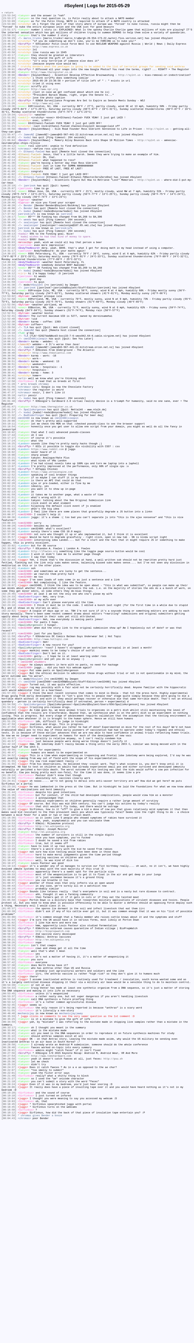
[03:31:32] (9, 496)
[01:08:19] (9, 1064)
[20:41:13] (9, 200)
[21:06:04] (9, 166)
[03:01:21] (9, 605)
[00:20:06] (9, 1302)
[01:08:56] (9, 1054)
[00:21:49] (9, 1288)
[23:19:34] (9, 135)
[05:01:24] (9, 489)
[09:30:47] (9, 438)
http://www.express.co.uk (50, 54)
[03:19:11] (9, 506)
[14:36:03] (9, 288)
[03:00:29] (9, 628)
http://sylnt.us (129, 88)
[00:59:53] (9, 1115)
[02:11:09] (9, 778)
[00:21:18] (9, 1295)
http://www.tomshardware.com (51, 1265)
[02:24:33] (9, 714)
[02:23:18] (9, 724)
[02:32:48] (9, 663)
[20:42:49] (9, 183)
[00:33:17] (9, 1231)
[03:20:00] (9, 503)
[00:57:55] (9, 1149)
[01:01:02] (9, 1105)
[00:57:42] (9, 1152)
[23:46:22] (9, 57)
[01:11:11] (9, 1023)
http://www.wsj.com (46, 122)
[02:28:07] (9, 700)
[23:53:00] (9, 26)
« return (7, 13)
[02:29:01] (9, 690)
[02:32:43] (9, 680)
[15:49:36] (9, 268)
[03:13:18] (9, 554)
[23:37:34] (9, 91)
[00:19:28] (9, 1309)
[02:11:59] (9, 761)
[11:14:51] (9, 401)
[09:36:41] (9, 418)
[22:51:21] (9, 149)
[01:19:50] (9, 965)
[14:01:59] (9, 336)
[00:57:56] (9, 1146)
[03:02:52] (9, 571)
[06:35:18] (9, 472)
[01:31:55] (9, 911)
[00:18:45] (9, 1322)
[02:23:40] (9, 717)
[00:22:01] (9, 1285)
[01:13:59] (9, 999)
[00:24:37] (9, 1278)
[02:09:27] (9, 795)
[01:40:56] (9, 897)
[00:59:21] (9, 1125)
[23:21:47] (9, 111)
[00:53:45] (9, 1190)
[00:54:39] (9, 1180)
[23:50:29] (9, 43)
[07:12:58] (9, 455)
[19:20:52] (9, 237)
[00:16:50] (9, 1329)
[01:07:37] (9, 1067)
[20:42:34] (9, 186)
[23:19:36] (9, 125)
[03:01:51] (9, 594)
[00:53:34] (9, 1197)
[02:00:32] (9, 805)
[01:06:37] (9, 1071)
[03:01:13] (9, 608)
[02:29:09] (9, 686)
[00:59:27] (9, 1118)
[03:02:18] (9, 584)
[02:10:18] (9, 785)
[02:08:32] (9, 802)
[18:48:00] (9, 247)
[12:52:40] (9, 380)
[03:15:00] (9, 550)
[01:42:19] (9, 890)
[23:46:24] (9, 54)
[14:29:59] (9, 316)
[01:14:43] (9, 992)
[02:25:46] (9, 710)
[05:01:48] (9, 479)
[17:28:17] (9, 258)
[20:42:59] (9, 179)
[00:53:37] (9, 1193)
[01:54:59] (9, 843)
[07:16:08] (9, 452)
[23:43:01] (9, 67)
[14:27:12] (9, 322)
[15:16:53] (9, 275)
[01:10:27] (9, 1033)
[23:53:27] (9, 20)
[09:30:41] (9, 445)
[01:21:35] (9, 952)
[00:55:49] (9, 1169)
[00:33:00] (9, 1234)
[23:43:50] (9, 60)
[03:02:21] (9, 581)
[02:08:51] (9, 799)
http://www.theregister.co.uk (51, 84)
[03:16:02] (9, 540)
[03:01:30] (9, 601)
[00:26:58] (9, 1268)
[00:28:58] (9, 1251)
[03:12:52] (9, 567)
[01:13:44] (9, 1003)
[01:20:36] (9, 955)
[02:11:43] (9, 768)
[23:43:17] (9, 64)
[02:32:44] (9, 666)
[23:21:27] (9, 118)
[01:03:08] (9, 1098)
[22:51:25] (9, 145)
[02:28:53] (9, 697)
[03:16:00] (9, 543)
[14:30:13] (9, 312)
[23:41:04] (9, 71)
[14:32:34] (9, 292)
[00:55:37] (9, 1173)
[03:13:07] (9, 557)
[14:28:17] (9, 319)
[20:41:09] (9, 203)
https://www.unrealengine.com (51, 564)
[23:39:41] (9, 74)
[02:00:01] (9, 812)
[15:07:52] (9, 281)
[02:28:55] (9, 693)
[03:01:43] (9, 598)
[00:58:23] (9, 1132)
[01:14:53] (9, 986)
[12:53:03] (9, 346)
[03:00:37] (9, 615)
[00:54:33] (9, 1183)
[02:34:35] (9, 645)
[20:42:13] (9, 190)
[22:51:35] (9, 139)
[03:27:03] (9, 499)
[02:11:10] (9, 775)
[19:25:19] (9, 220)
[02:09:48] (9, 788)
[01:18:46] (9, 969)
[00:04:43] (9, 1339)
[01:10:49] (9, 1027)
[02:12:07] (9, 758)
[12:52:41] (9, 377)
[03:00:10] (9, 632)
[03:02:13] (9, 588)
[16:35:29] (9, 261)
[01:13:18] (9, 1016)
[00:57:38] (9, 1156)
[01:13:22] (9, 1010)
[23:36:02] (9, 101)
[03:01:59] (9, 591)
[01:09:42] (9, 1044)
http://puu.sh (113, 1268)
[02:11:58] (9, 765)
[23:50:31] (9, 40)
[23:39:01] (9, 81)
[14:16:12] (9, 326)
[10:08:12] (9, 407)
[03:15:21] (9, 547)
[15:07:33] (9, 285)
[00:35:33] (9, 1217)
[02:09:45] (9, 792)
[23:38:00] (9, 88)
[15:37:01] (9, 271)
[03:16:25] (9, 530)
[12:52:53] (9, 367)
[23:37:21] (9, 98)
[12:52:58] (9, 356)
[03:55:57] (9, 492)
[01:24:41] (9, 935)
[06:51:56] (9, 462)
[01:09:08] (9, 1050)
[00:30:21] (9, 1244)
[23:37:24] (9, 94)
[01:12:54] (9, 1020)
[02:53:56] (9, 635)
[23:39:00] (9, 84)
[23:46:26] (9, 50)
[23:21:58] (9, 108)
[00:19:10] (9, 1312)
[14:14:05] (9, 333)
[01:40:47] (9, 901)
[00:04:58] (9, 1336)
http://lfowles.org (44, 659)
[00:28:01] (9, 1258)
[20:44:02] (9, 176)
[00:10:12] (9, 1333)
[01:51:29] (9, 863)
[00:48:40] (9, 1214)
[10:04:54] (9, 414)
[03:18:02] (9, 516)
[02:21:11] (9, 748)
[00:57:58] (9, 1142)
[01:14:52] (9, 989)
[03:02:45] (9, 574)
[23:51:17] (9, 33)
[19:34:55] (9, 213)
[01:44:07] (9, 884)
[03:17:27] (9, 523)
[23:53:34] (9, 16)
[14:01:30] (9, 339)
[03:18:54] (9, 509)
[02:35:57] (9, 642)
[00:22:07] (9, 1282)
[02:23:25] (9, 720)
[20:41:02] (9, 207)
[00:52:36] (9, 1207)
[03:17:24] (9, 526)
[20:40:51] (9, 210)
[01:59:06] (9, 819)
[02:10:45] (9, 782)
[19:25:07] (9, 224)
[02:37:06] (9, 639)
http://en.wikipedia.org (52, 989)
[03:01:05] (9, 611)
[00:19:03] (9, 1319)
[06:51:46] (9, 465)
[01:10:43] (9, 1030)
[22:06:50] (9, 152)
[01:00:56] (9, 1108)
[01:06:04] (9, 1074)
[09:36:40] (9, 421)
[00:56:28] (9, 1166)
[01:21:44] (9, 948)
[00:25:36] (9, 1271)
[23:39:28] (9, 77)
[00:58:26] (9, 1129)
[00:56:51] (9, 1163)
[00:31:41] (9, 1237)
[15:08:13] (9, 278)
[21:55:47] (9, 159)
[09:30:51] (9, 431)
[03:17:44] (9, 520)
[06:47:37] (9, 469)
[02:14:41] (9, 751)
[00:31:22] (9, 1241)
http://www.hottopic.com (51, 765)
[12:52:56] (9, 363)
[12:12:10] (9, 394)
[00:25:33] (9, 1275)
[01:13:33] (9, 1006)
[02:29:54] (9, 683)
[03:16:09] (9, 537)
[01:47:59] (9, 867)
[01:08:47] (9, 1057)
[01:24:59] (9, 931)
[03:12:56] (9, 560)
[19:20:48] (9, 241)
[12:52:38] (9, 384)
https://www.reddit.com (47, 537)
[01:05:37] (9, 1088)
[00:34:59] (9, 1224)
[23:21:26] (9, 122)
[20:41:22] (9, 196)
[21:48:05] (9, 162)
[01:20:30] (9, 958)
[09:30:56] (9, 424)
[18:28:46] (9, 251)
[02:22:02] (9, 731)
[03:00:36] (9, 618)
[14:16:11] (9, 329)
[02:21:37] (9, 744)
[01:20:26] (9, 962)
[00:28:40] (9, 1254)
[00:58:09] (9, 1139)
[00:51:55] (9, 1210)
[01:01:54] (9, 1101)
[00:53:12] (9, 1200)
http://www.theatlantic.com (52, 421)
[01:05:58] (9, 1078)
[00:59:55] (9, 1112)
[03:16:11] (9, 533)
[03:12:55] (9, 564)
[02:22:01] (9, 741)
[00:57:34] (9, 1159)
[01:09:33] (9, 1047)
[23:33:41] (9, 105)
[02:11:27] (9, 771)
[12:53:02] (9, 353)
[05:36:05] (9, 475)
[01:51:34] (9, 846)
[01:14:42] (9, 996)
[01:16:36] (9, 979)
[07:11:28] (9, 458)
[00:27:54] (9, 1265)
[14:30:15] (9, 302)
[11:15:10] (9, 397)
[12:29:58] (9, 390)
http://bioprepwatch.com (52, 1115)
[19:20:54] (9, 227)
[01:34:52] (9, 904)
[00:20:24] (9, 1299)
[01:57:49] (9, 822)
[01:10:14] (9, 1037)
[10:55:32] (9, 404)
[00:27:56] (9, 1261)
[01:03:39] (9, 1091)
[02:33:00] (9, 656)
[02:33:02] (9, 652)
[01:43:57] (9, 887)
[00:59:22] (9, 1122)
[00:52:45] (9, 1203)
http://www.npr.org (44, 105)
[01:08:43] (9, 1061)
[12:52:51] (9, 373)
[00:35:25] (9, 1220)
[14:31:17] (9, 299)
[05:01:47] (9, 486)
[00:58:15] (9, 1135)
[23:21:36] (9, 115)
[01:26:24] (9, 928)
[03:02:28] (9, 577)
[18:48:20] (9, 244)
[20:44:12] (9, 173)
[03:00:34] (9, 625)
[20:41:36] (9, 193)
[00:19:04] (9, 1316)
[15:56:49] (9, 264)
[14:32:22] (9, 295)
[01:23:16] (9, 941)
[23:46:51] (9, 47)
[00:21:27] (9, 1292)
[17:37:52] (9, 254)
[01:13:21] (9, 1013)
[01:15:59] (9, 982)
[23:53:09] (9, 23)
